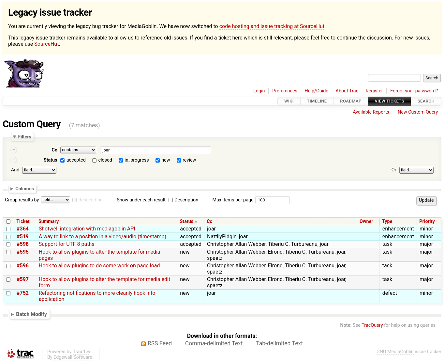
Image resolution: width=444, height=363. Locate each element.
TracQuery (372, 325)
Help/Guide (316, 91)
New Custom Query (418, 112)
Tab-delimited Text (279, 343)
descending (91, 200)
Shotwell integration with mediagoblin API (87, 229)
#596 (23, 265)
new (165, 160)
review (189, 160)
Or (394, 170)
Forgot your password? (414, 91)
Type (387, 221)
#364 (23, 229)
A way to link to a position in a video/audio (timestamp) (102, 236)
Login (259, 91)
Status (50, 160)
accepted (76, 160)
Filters (24, 136)
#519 (23, 236)
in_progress (137, 160)
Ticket (22, 221)
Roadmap (351, 101)
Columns (24, 188)
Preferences (284, 91)
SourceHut (46, 44)
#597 (23, 279)
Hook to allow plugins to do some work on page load (99, 265)
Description (183, 200)
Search (426, 101)
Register (374, 91)
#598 (23, 244)
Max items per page (232, 200)
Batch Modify (31, 314)
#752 (23, 293)
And (15, 170)
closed (105, 160)
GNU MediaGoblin (395, 352)
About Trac (347, 91)
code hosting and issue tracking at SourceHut (271, 26)
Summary (48, 221)
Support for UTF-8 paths (67, 244)
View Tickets (389, 101)
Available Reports (371, 112)
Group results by (22, 200)
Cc (54, 150)
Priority (427, 221)
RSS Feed (160, 343)
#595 (23, 252)
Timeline (317, 101)
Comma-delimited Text (214, 343)
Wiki (289, 101)
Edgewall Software (72, 357)
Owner (366, 221)
